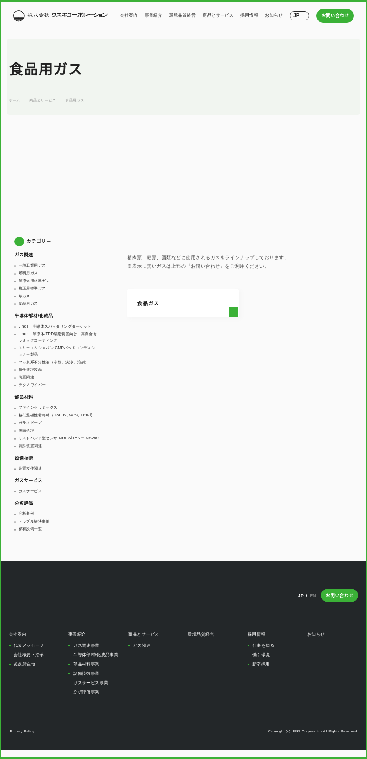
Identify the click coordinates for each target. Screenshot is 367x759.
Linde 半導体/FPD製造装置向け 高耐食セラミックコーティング (59, 337)
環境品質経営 (183, 16)
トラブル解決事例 (34, 528)
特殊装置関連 (30, 452)
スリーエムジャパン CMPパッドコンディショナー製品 (58, 351)
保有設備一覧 (30, 535)
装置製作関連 (30, 474)
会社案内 (130, 16)
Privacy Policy (23, 737)
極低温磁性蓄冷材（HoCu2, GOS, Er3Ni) (56, 415)
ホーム (14, 100)
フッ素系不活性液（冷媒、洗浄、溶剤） (54, 362)
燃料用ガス (28, 272)
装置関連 (26, 377)
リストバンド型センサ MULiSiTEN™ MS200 (52, 441)
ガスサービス (30, 497)
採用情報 (250, 16)
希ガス (24, 296)
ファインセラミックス (38, 407)
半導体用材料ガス (34, 280)
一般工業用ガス (32, 265)
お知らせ (275, 16)
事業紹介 (154, 16)
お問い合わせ (336, 15)
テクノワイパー (32, 385)
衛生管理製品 (30, 369)
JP (301, 602)
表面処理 (26, 430)
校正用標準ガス (32, 288)
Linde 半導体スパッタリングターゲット (56, 326)
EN (314, 602)
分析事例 (26, 520)
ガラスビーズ (30, 422)
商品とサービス (219, 16)
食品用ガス (75, 100)
